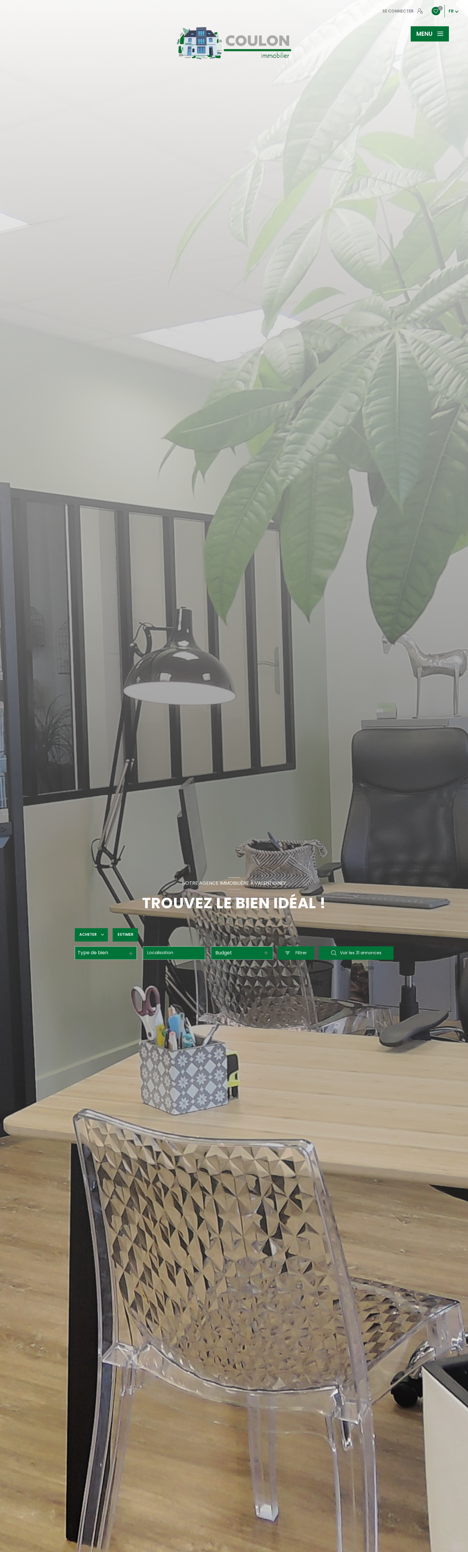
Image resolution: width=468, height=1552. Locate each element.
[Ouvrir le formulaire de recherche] (296, 953)
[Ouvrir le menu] (430, 34)
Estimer (125, 934)
